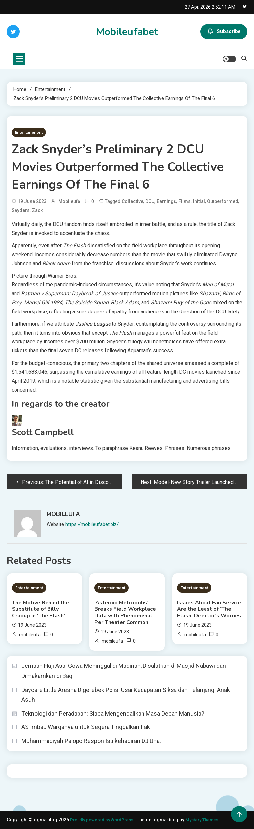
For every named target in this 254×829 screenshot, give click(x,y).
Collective (132, 201)
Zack (37, 210)
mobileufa (69, 201)
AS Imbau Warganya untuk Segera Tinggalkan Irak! (86, 727)
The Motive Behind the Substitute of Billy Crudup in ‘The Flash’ (40, 609)
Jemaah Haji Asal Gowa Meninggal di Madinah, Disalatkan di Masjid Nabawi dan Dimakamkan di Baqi (123, 670)
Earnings (166, 201)
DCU (149, 201)
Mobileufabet (127, 32)
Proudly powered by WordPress (105, 819)
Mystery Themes (209, 819)
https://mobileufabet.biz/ (92, 524)
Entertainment (29, 132)
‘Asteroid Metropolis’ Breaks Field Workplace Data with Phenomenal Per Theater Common (125, 612)
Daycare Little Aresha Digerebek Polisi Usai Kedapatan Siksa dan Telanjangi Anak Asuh (125, 694)
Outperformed (222, 201)
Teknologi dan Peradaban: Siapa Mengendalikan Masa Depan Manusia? (112, 713)
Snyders (21, 210)
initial (199, 201)
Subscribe (224, 32)
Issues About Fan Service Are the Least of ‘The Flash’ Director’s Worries (209, 609)
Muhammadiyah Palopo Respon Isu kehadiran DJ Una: (91, 740)
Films (184, 201)
